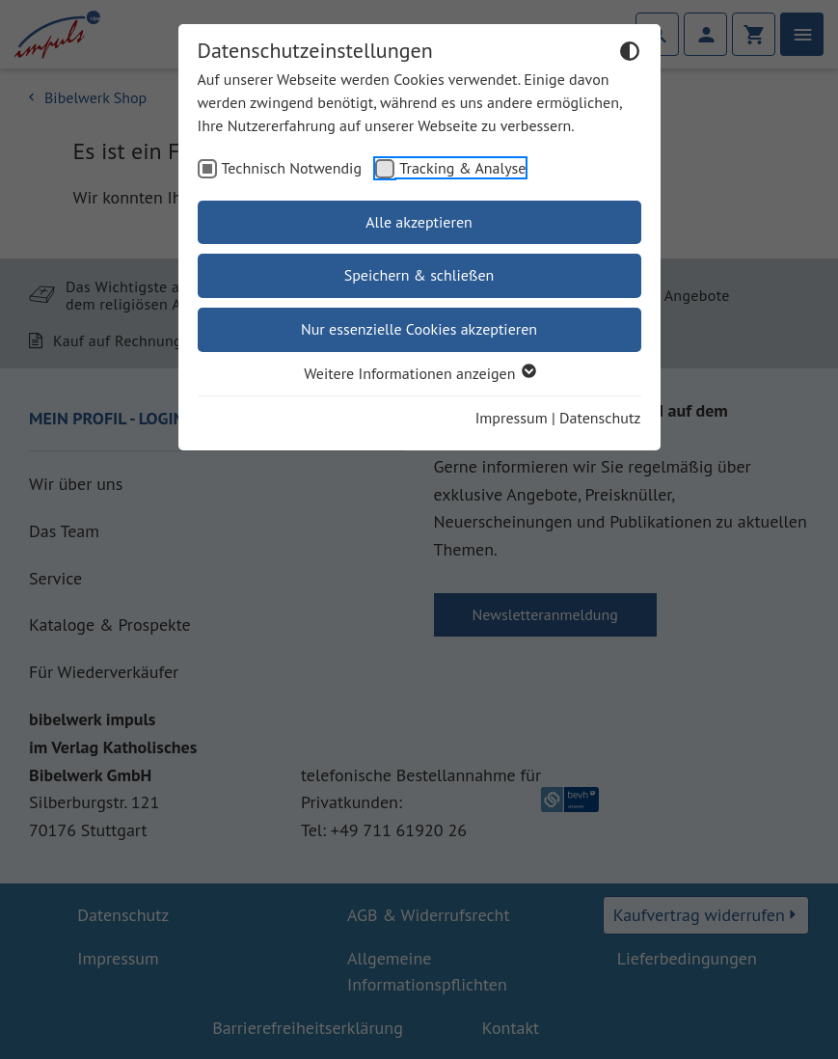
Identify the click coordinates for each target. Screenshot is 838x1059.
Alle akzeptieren (419, 221)
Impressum (511, 417)
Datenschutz (599, 417)
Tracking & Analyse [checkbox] (462, 167)
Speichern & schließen (419, 275)
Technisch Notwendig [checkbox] (292, 167)
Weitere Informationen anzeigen (418, 373)
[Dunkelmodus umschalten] (629, 54)
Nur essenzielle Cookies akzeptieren (419, 329)
